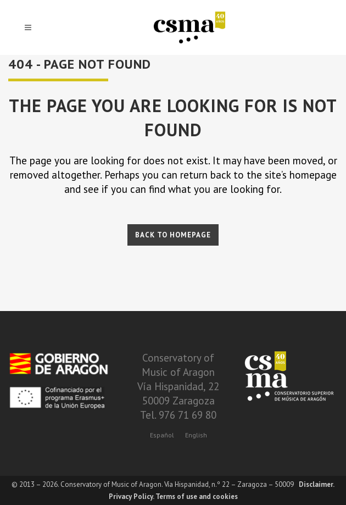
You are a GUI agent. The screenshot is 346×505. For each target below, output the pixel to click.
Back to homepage (173, 235)
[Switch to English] (196, 434)
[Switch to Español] (162, 434)
